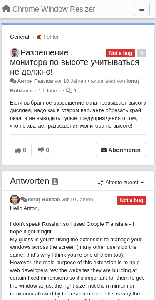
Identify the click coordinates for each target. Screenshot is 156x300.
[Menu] (142, 9)
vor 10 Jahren (77, 199)
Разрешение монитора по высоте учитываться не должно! (74, 62)
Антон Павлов (35, 81)
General (19, 37)
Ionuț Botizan (43, 199)
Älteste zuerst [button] (121, 182)
